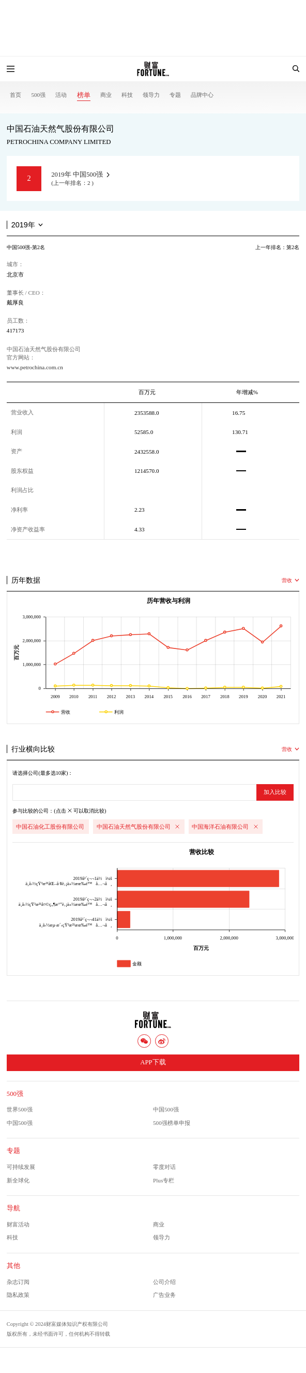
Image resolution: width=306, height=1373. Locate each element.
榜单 (83, 95)
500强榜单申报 (171, 1123)
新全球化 (18, 1180)
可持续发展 (21, 1167)
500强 (38, 95)
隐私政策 (18, 1295)
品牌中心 (202, 95)
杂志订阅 (18, 1282)
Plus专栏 (163, 1180)
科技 (127, 95)
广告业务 (164, 1295)
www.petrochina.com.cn (35, 367)
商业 (106, 95)
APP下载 (152, 1062)
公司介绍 (164, 1282)
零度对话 (164, 1167)
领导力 (151, 95)
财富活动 (18, 1224)
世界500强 (20, 1109)
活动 (61, 95)
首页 (15, 95)
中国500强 (166, 1109)
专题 (175, 95)
